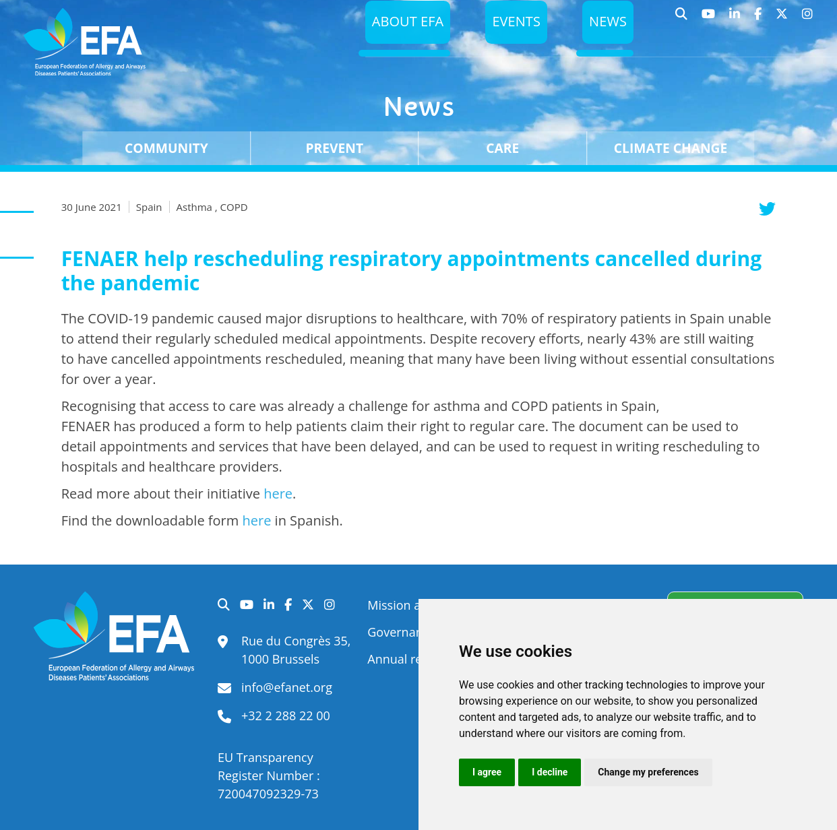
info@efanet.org (286, 687)
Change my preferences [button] (648, 772)
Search (682, 20)
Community (166, 148)
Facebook (758, 20)
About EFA (401, 24)
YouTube (708, 20)
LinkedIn (734, 20)
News (607, 24)
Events (513, 24)
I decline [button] (549, 772)
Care (502, 148)
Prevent (334, 148)
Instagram (807, 20)
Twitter (782, 20)
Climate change (671, 148)
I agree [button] (486, 772)
